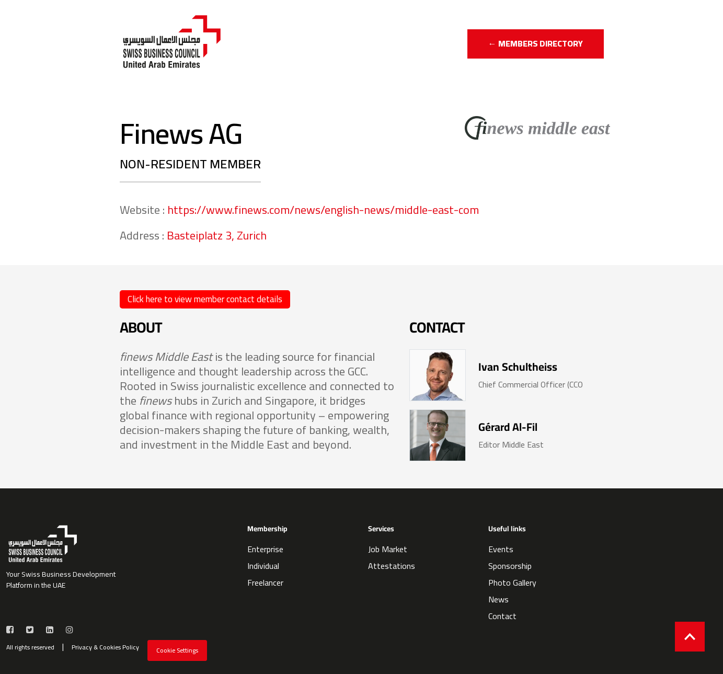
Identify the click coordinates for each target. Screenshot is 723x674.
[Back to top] (690, 637)
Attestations (391, 566)
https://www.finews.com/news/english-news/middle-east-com (323, 210)
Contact (502, 616)
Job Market (387, 549)
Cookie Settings (177, 650)
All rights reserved (30, 647)
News (498, 599)
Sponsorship (510, 566)
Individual (263, 566)
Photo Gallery (512, 582)
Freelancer (265, 582)
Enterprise (265, 549)
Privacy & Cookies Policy (105, 647)
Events (500, 549)
